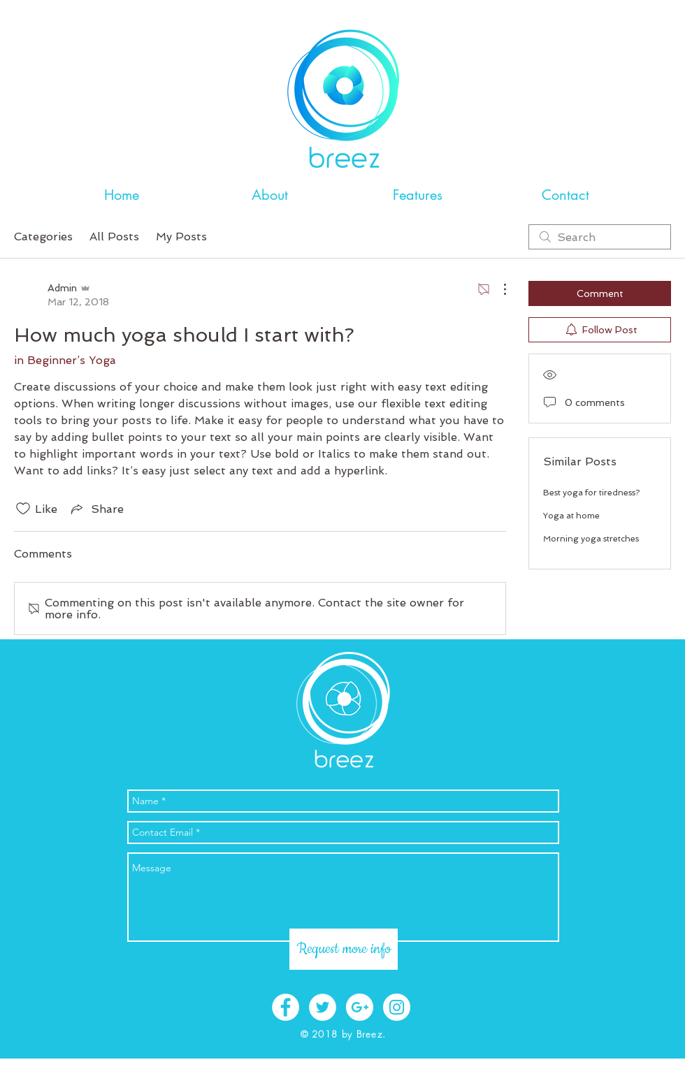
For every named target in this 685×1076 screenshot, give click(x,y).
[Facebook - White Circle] (285, 1007)
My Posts (181, 236)
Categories (43, 236)
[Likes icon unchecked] (23, 508)
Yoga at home (571, 516)
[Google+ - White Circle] (359, 1007)
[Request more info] (343, 949)
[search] (599, 236)
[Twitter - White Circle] (322, 1007)
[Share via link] (96, 508)
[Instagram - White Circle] (396, 1007)
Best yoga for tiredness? (591, 492)
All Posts (114, 236)
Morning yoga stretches (591, 539)
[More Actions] (497, 289)
